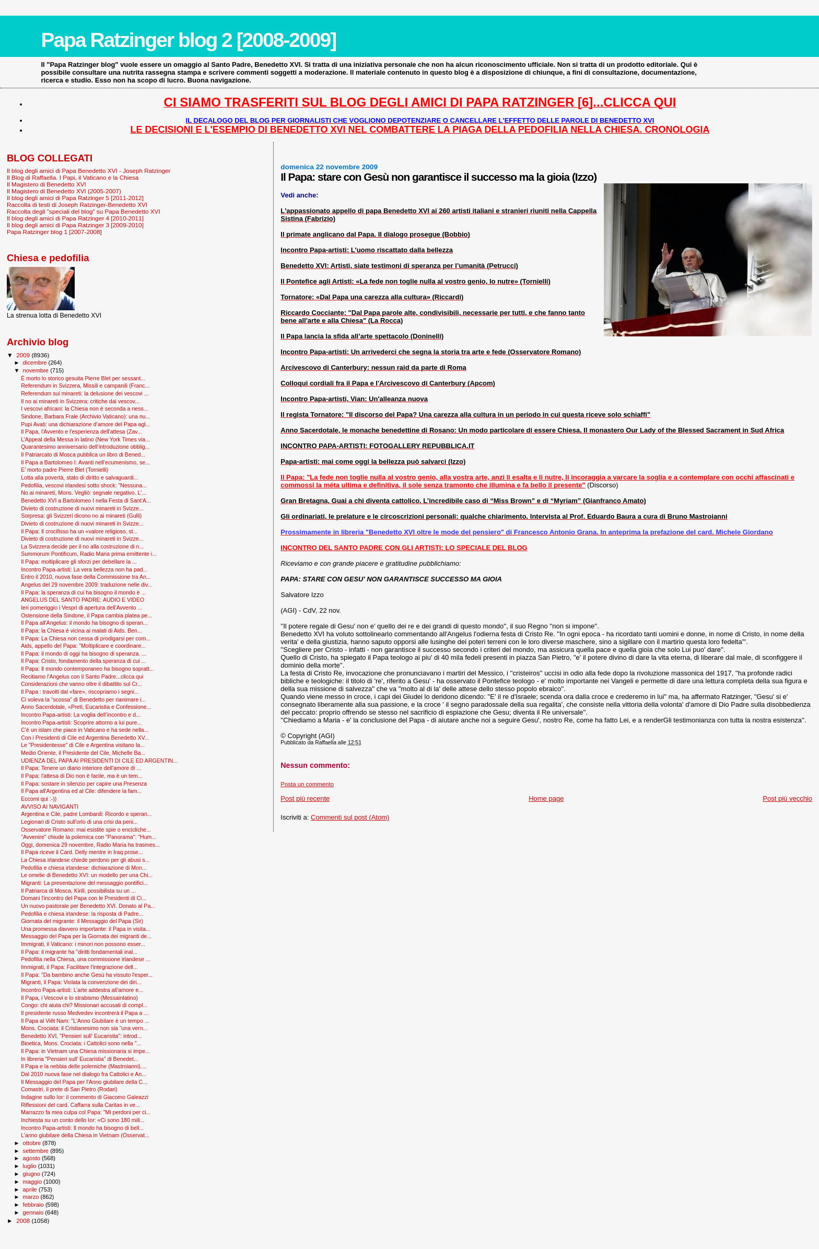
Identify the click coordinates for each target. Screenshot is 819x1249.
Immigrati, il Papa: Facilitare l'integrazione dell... (79, 967)
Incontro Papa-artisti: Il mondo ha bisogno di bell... (82, 1128)
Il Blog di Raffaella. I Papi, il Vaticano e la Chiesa (72, 177)
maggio (33, 1181)
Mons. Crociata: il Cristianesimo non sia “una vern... (84, 1028)
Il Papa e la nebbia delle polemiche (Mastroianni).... (84, 1066)
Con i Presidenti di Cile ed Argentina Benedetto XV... (85, 737)
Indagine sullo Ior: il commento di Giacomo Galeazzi (84, 1097)
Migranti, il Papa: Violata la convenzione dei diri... (81, 982)
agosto (32, 1158)
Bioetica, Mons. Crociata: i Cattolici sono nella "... (81, 1043)
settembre (37, 1151)
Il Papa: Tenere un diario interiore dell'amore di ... (81, 768)
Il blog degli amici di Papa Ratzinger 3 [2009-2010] (75, 224)
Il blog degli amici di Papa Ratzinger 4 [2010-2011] (75, 218)
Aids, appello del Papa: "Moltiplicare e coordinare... (83, 646)
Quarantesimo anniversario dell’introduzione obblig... (85, 446)
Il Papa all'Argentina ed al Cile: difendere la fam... (81, 791)
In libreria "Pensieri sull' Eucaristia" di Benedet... (79, 1059)
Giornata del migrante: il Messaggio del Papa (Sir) (82, 921)
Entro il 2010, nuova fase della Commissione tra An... (86, 577)
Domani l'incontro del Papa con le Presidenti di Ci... (83, 898)
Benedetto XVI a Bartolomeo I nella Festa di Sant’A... (86, 500)
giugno (32, 1174)
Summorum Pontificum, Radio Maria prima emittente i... (89, 554)
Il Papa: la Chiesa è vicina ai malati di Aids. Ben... (81, 630)
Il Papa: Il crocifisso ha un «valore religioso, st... (79, 531)
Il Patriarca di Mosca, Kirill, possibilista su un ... (78, 891)
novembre (37, 370)
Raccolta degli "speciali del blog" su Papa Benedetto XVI (83, 211)
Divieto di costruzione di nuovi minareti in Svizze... (82, 508)
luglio (30, 1166)
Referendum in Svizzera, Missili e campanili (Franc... (85, 385)
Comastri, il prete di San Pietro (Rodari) (69, 1089)
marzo (32, 1197)
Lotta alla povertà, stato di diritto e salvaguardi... (79, 477)
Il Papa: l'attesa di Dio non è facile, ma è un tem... (82, 776)
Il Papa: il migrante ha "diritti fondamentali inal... (79, 952)
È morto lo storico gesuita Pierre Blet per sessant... (83, 378)
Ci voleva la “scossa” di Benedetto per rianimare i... (83, 699)
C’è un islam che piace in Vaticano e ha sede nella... (84, 730)
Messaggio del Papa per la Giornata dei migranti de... (86, 936)
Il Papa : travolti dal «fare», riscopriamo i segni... (80, 691)
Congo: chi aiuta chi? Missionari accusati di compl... (84, 1005)
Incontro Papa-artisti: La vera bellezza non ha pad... (84, 569)
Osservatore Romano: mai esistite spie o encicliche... (86, 829)
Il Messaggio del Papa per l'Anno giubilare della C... (84, 1082)
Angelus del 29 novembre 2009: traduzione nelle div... (87, 584)
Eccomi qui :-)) (38, 799)
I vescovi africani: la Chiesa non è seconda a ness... (84, 408)
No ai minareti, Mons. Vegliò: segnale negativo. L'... (83, 492)
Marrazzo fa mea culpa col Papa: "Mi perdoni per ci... (85, 1112)
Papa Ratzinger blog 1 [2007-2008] (54, 231)
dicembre (36, 362)
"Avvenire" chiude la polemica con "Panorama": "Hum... (88, 837)
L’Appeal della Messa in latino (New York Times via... (85, 439)
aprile (31, 1189)
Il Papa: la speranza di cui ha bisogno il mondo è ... (83, 592)
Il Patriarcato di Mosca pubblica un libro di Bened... (83, 454)
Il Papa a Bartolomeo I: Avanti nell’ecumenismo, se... (85, 462)
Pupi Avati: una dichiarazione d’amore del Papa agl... (85, 424)
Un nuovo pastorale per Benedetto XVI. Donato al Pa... (88, 906)
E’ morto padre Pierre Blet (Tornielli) (64, 469)
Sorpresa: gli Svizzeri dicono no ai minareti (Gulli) (81, 515)
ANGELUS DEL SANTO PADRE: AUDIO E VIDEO (82, 600)
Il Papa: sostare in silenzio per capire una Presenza (84, 783)
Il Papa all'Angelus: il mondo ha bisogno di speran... (84, 623)
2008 (23, 1220)
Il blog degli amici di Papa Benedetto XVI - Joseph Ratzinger (88, 170)
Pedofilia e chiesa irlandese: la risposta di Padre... (82, 914)
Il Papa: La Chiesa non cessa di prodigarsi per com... (85, 638)
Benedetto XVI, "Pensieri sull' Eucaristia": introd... (81, 1036)
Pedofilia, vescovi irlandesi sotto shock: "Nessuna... (84, 485)
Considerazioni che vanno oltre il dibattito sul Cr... (81, 684)
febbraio (34, 1204)
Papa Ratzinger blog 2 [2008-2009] (188, 40)
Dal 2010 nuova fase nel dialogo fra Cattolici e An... (83, 1074)
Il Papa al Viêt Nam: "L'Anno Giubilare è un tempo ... (85, 1021)
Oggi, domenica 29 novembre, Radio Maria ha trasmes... (90, 845)
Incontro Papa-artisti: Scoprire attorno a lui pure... (81, 722)
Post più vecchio (787, 798)
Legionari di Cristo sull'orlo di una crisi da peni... (79, 822)
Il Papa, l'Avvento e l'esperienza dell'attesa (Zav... (81, 431)
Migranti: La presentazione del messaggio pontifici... (84, 883)
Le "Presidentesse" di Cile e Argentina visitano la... (83, 745)
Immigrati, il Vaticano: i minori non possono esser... (83, 944)
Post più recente (305, 798)
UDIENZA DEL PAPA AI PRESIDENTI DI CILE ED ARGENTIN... (99, 760)
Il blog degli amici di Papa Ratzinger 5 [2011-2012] (75, 197)
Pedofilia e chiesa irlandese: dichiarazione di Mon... (84, 868)
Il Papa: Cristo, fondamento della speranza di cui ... (83, 661)
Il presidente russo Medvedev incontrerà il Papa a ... (84, 1013)
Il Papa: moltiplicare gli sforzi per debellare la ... (79, 561)
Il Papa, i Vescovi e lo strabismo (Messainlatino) (79, 998)
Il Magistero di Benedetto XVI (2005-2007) (64, 191)
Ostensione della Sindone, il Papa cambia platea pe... (86, 615)
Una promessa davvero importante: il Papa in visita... (85, 929)
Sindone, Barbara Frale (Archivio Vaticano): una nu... (85, 416)
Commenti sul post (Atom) (350, 817)
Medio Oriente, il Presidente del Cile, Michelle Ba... (83, 753)
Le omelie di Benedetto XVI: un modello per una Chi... (87, 875)
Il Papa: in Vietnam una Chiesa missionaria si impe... (85, 1051)
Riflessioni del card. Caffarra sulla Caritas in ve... (80, 1105)
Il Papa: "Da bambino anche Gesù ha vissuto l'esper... (87, 975)
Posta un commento (307, 784)
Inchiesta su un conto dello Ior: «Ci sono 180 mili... (82, 1120)
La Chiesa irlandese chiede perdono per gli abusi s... (85, 860)
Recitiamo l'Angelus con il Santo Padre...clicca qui (82, 676)
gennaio (34, 1212)
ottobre (33, 1143)
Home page (546, 798)
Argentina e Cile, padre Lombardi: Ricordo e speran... (86, 814)
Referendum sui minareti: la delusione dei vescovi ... (85, 393)
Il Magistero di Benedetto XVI (46, 184)
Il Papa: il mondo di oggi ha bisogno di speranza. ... (83, 653)
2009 (23, 355)
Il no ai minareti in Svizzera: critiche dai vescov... (80, 401)
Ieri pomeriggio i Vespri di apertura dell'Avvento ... (81, 607)
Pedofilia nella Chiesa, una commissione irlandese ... (85, 959)
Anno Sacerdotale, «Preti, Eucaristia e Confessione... (86, 707)
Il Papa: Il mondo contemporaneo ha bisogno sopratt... (87, 669)
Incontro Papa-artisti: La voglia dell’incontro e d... (81, 714)
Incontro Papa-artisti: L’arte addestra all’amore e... (82, 990)
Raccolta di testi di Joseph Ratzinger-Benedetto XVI (77, 204)
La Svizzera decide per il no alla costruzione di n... (82, 546)
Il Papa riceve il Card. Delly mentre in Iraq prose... (82, 852)
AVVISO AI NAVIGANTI (49, 806)
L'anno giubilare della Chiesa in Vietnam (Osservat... (85, 1135)
